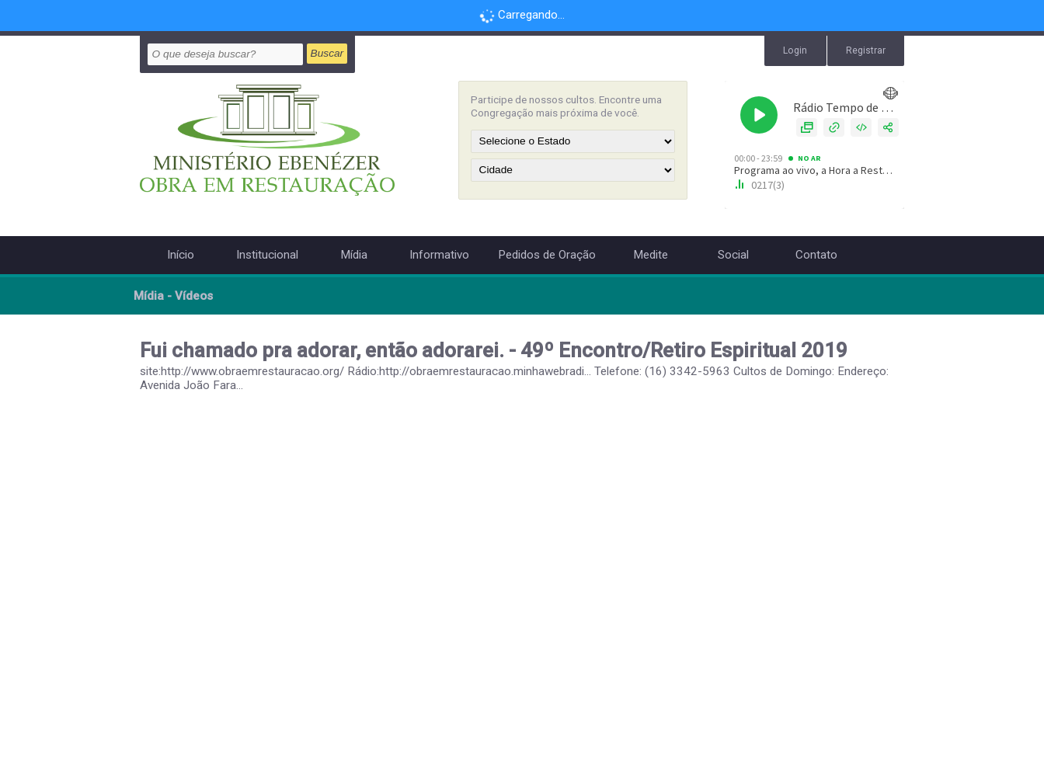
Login (795, 50)
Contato (816, 255)
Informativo (439, 255)
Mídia (353, 255)
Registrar (866, 50)
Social (733, 255)
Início (180, 255)
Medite (650, 255)
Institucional (267, 255)
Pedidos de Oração (547, 255)
